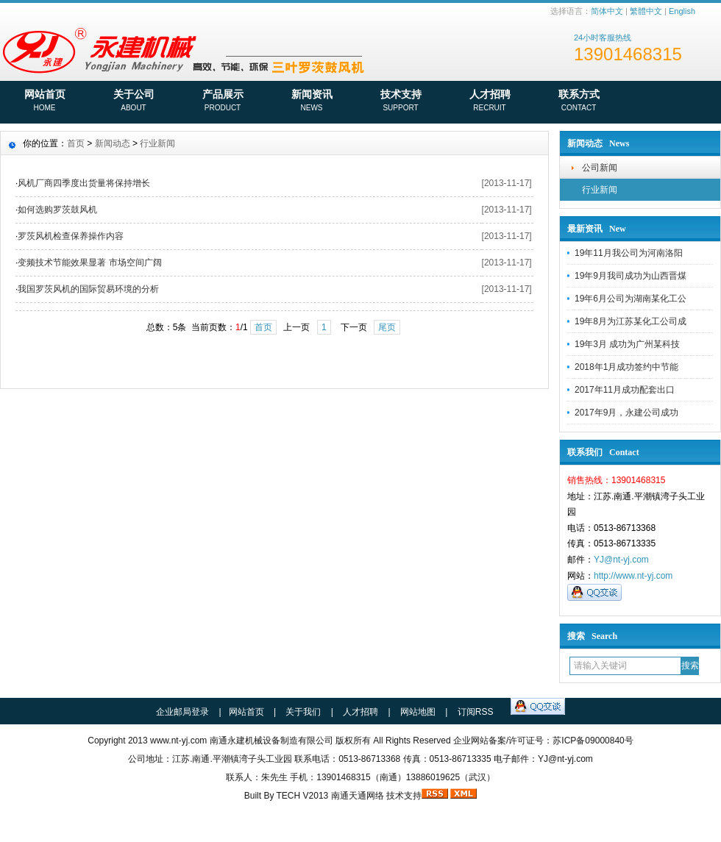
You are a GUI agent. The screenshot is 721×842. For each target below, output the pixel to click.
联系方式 (578, 101)
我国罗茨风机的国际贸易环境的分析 (88, 289)
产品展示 (222, 101)
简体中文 (607, 11)
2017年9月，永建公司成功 (626, 412)
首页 (76, 143)
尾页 (387, 327)
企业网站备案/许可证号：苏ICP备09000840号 (543, 740)
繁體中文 (646, 11)
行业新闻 (599, 190)
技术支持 (400, 101)
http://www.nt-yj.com (633, 576)
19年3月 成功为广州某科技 (627, 344)
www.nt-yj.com (178, 740)
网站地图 (418, 712)
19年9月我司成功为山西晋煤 (630, 276)
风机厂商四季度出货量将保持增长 (84, 183)
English (682, 11)
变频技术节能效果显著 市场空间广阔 (89, 262)
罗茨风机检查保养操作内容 (71, 236)
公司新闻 (599, 168)
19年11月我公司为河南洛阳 (629, 253)
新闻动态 (112, 143)
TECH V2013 (303, 796)
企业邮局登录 (182, 712)
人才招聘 (489, 101)
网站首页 (44, 101)
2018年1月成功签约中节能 (626, 367)
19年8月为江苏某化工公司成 (630, 321)
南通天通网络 (357, 796)
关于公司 (133, 101)
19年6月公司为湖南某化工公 (630, 298)
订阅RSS (476, 712)
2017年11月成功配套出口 (625, 390)
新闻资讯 (311, 101)
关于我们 (303, 712)
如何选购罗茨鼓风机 (57, 209)
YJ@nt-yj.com (621, 559)
